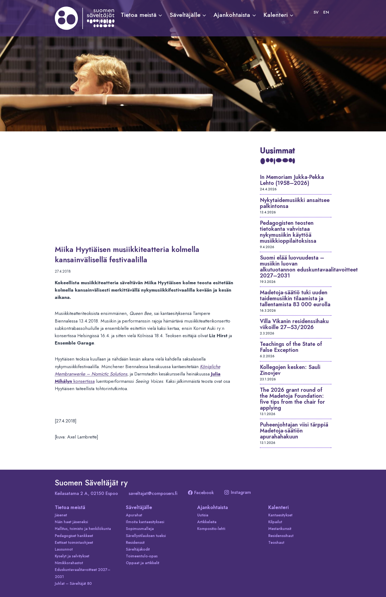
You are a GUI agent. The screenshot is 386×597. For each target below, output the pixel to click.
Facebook (201, 492)
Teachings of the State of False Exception (291, 347)
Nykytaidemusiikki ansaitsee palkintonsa (295, 203)
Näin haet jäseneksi (71, 522)
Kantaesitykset (280, 515)
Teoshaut (276, 542)
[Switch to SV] (316, 12)
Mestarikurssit (279, 528)
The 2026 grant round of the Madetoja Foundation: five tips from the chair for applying (292, 399)
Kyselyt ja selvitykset (72, 556)
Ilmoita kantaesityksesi (145, 522)
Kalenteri (278, 507)
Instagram (237, 492)
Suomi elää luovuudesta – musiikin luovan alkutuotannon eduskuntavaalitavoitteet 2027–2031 (309, 267)
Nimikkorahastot (69, 563)
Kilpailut (275, 522)
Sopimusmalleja (140, 528)
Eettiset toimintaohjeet (74, 542)
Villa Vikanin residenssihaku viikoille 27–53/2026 (294, 324)
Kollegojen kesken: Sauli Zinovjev (290, 370)
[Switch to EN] (326, 12)
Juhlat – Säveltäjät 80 (73, 583)
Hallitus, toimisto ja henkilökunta (83, 528)
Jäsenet (61, 515)
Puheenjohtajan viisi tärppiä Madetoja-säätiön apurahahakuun (294, 431)
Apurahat (134, 515)
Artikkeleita (206, 522)
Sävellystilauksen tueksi (146, 535)
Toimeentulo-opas (142, 556)
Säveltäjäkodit (138, 549)
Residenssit (135, 542)
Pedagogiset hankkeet (74, 535)
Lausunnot (64, 549)
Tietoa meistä (70, 507)
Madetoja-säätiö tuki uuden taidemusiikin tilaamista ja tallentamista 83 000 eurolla (295, 298)
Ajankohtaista (212, 507)
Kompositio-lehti (211, 528)
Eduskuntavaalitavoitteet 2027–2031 (82, 573)
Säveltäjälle (139, 507)
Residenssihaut (281, 535)
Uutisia (202, 515)
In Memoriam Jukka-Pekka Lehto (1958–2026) (292, 180)
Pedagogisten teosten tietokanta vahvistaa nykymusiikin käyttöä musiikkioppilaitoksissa (288, 232)
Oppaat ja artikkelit (142, 563)
